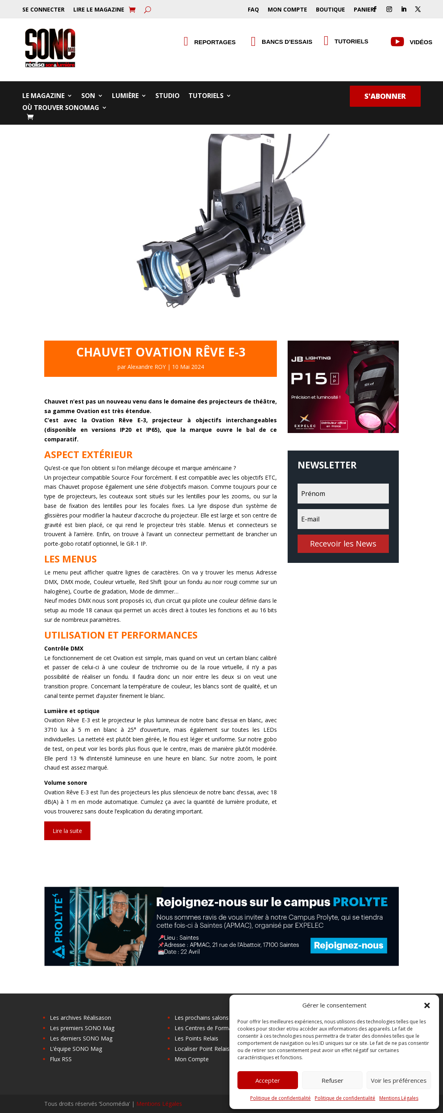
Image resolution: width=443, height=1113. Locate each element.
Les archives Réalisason (80, 1017)
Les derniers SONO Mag (81, 1038)
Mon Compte (287, 10)
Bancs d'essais (287, 41)
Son (88, 96)
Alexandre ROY (146, 366)
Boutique (330, 10)
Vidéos (421, 42)
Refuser (332, 1080)
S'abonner (385, 96)
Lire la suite (67, 831)
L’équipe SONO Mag (76, 1048)
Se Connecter (43, 10)
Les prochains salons (201, 1017)
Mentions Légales (398, 1098)
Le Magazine (43, 96)
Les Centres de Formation (208, 1028)
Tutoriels (205, 96)
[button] (427, 1005)
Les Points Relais (196, 1038)
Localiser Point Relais (201, 1048)
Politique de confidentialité (280, 1098)
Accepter (267, 1080)
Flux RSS (61, 1059)
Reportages (215, 42)
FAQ (253, 10)
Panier (364, 10)
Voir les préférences (399, 1080)
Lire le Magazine (98, 10)
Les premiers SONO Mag (82, 1028)
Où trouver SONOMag (60, 108)
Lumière (125, 96)
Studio (167, 96)
